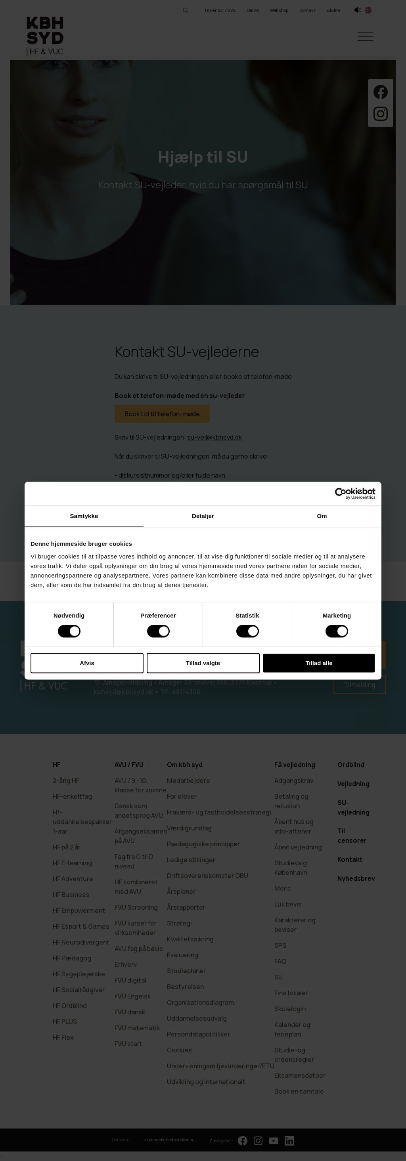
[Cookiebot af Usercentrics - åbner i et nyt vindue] (340, 493)
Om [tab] (322, 516)
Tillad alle (318, 663)
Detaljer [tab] (203, 516)
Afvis (87, 663)
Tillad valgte (203, 663)
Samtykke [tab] (84, 516)
